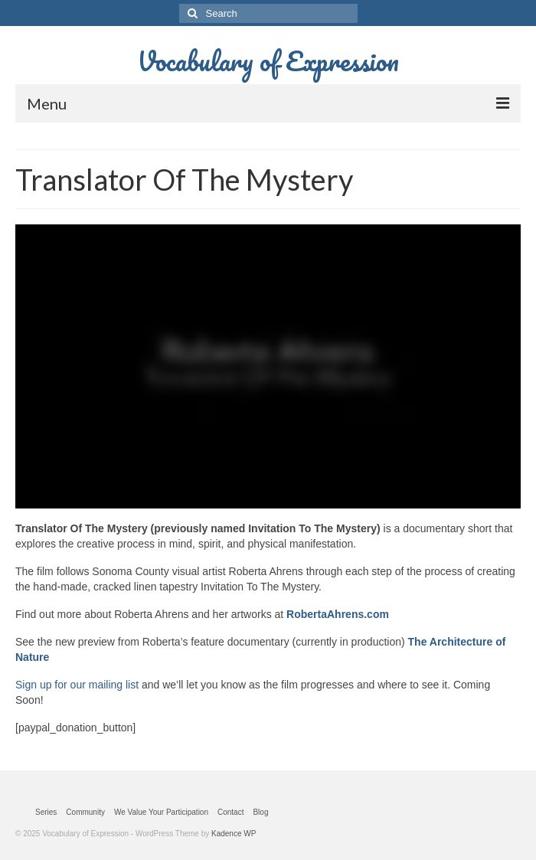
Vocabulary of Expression (268, 60)
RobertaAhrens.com (337, 614)
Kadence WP (233, 833)
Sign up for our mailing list (77, 685)
